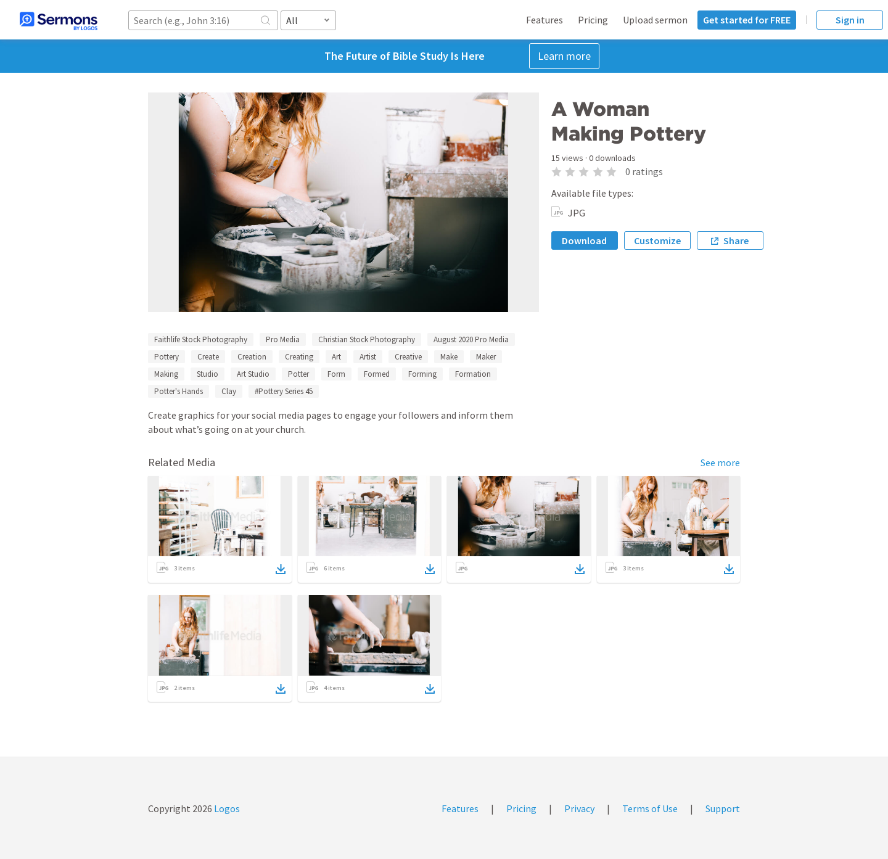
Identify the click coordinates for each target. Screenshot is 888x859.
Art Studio (253, 374)
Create (208, 356)
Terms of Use (650, 808)
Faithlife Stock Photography (200, 339)
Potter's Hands (178, 391)
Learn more (564, 56)
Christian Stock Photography (366, 339)
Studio (207, 374)
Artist (368, 356)
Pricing (593, 20)
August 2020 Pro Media (471, 339)
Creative (408, 356)
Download (584, 240)
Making (166, 374)
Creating (299, 356)
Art (336, 356)
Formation (473, 374)
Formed (377, 374)
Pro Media (283, 339)
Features (544, 20)
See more (720, 462)
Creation (251, 356)
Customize (657, 240)
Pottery (166, 356)
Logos (226, 808)
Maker (486, 356)
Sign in (850, 20)
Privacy (579, 808)
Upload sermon (655, 20)
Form (336, 374)
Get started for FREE (747, 20)
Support (722, 808)
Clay (228, 391)
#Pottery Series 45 (284, 391)
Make (449, 356)
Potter (298, 374)
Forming (422, 374)
